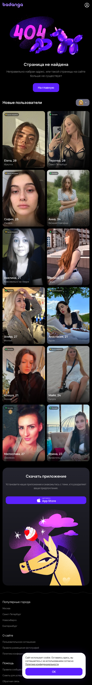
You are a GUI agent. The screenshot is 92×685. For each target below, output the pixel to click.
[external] (46, 500)
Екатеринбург (10, 625)
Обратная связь (11, 681)
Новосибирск (10, 620)
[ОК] (53, 671)
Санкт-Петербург (12, 614)
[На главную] (46, 87)
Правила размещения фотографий (21, 647)
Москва (6, 608)
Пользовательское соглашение (19, 641)
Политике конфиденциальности (42, 664)
